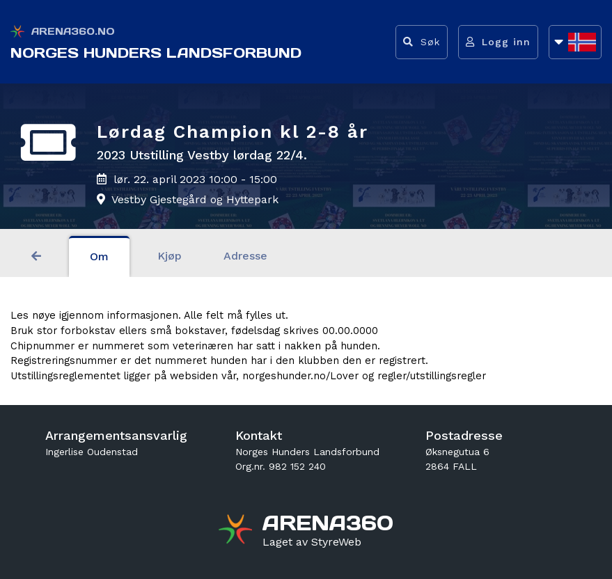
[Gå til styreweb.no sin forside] (311, 542)
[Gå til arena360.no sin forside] (237, 531)
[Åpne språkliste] (575, 42)
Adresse (245, 255)
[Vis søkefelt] (421, 42)
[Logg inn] (498, 42)
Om (99, 256)
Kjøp (169, 255)
